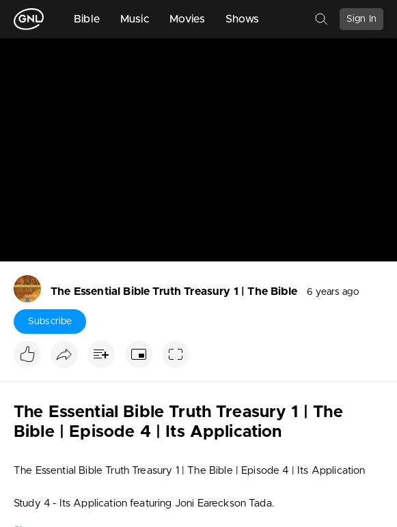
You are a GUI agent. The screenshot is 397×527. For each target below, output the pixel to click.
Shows (242, 19)
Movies (187, 19)
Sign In (361, 19)
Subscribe (50, 321)
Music (134, 19)
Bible (87, 19)
